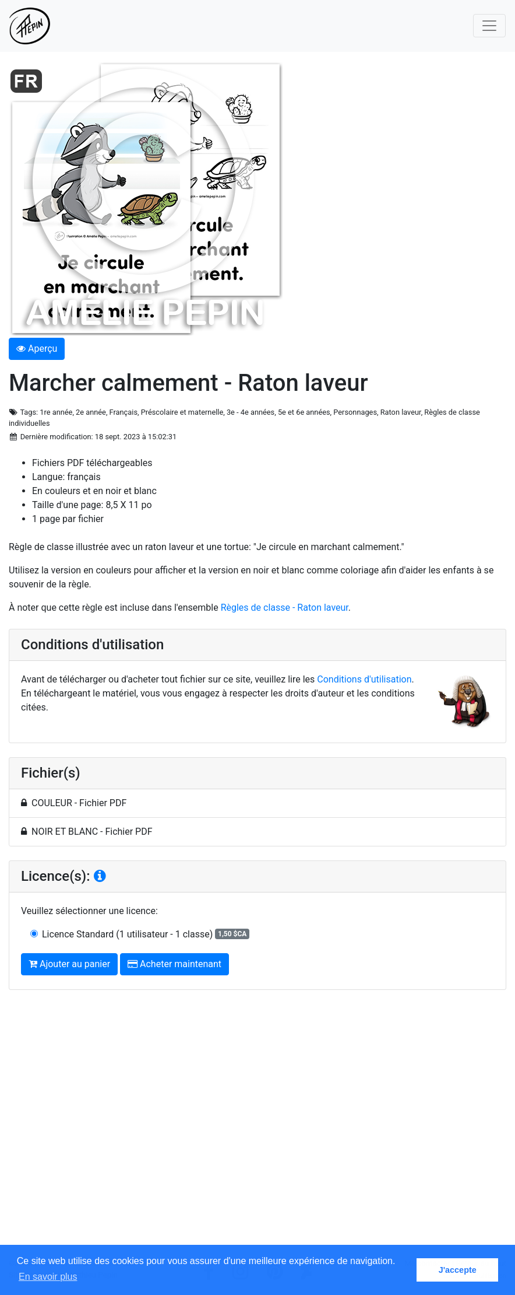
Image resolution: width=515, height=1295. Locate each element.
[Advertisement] (257, 1128)
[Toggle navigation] (489, 25)
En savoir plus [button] (48, 1277)
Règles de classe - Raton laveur (284, 607)
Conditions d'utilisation (364, 679)
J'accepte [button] (458, 1270)
